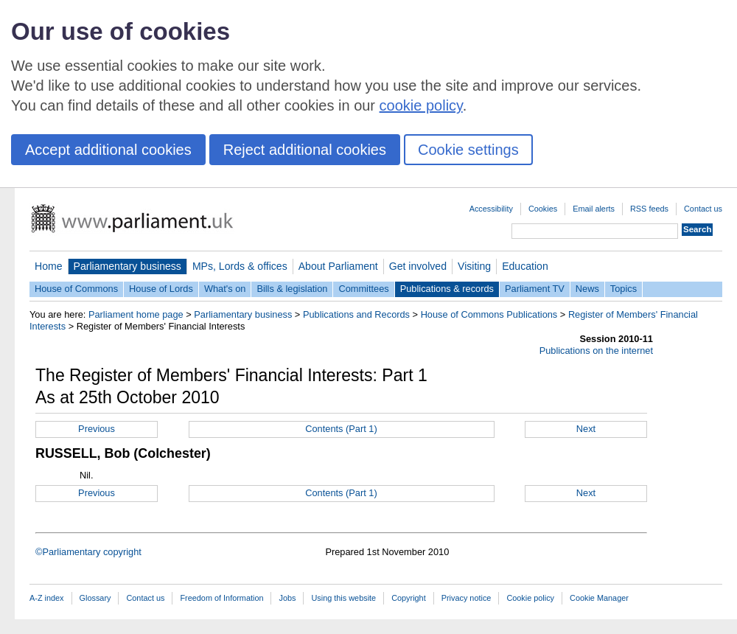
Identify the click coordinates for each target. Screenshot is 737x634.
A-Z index (46, 597)
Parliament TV (535, 288)
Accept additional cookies (108, 150)
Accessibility (491, 208)
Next (585, 428)
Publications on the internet (596, 350)
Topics (623, 288)
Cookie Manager (599, 597)
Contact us (703, 208)
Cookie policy (530, 597)
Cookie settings (468, 150)
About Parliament (338, 266)
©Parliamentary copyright (88, 551)
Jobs (287, 597)
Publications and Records (356, 314)
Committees (363, 288)
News (587, 288)
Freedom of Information (221, 597)
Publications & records (447, 288)
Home (49, 266)
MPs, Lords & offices (239, 266)
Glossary (95, 597)
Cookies (542, 208)
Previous (96, 428)
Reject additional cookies (304, 150)
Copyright (408, 597)
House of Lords (161, 288)
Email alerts (594, 208)
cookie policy (421, 105)
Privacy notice (466, 597)
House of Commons (76, 288)
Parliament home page (136, 314)
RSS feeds (649, 208)
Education (525, 266)
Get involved (418, 266)
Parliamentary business (127, 266)
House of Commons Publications (489, 314)
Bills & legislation (291, 288)
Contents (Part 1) (341, 428)
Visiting (474, 266)
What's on (225, 288)
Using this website (343, 597)
